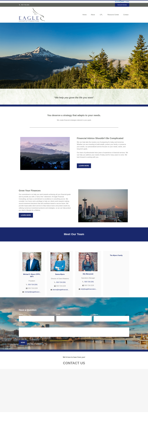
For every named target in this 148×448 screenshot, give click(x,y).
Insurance (50, 439)
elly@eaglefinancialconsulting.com (89, 289)
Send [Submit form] (23, 342)
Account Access (122, 5)
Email (58, 314)
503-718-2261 (24, 5)
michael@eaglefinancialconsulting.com (33, 292)
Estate (49, 437)
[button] (84, 14)
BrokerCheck (98, 435)
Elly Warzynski (88, 274)
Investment (50, 435)
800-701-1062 (29, 436)
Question (22, 326)
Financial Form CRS (72, 432)
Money (49, 443)
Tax (48, 441)
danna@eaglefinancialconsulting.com (61, 289)
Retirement (50, 434)
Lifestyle (49, 445)
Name (21, 314)
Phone (96, 314)
